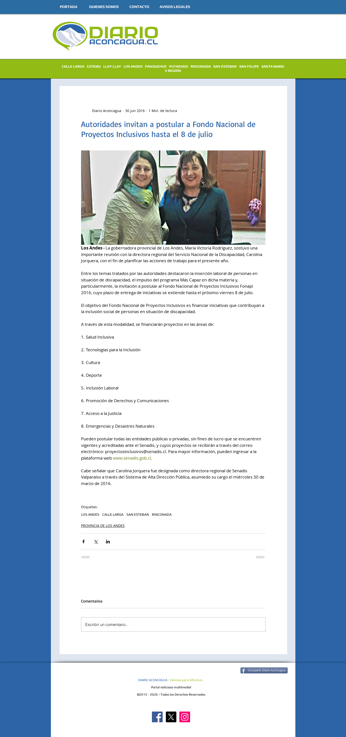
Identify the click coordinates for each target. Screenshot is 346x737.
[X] (171, 717)
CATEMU (94, 66)
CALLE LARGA (73, 66)
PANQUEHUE (156, 66)
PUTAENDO (178, 66)
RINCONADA (201, 66)
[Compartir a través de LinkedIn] (108, 541)
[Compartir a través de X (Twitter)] (95, 541)
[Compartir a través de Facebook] (83, 541)
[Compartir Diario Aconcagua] (264, 670)
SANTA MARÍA (272, 66)
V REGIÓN (173, 71)
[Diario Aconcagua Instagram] (184, 717)
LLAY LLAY (112, 66)
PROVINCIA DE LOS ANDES (103, 525)
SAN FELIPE (249, 66)
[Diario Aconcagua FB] (157, 717)
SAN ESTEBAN (225, 66)
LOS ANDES (132, 66)
